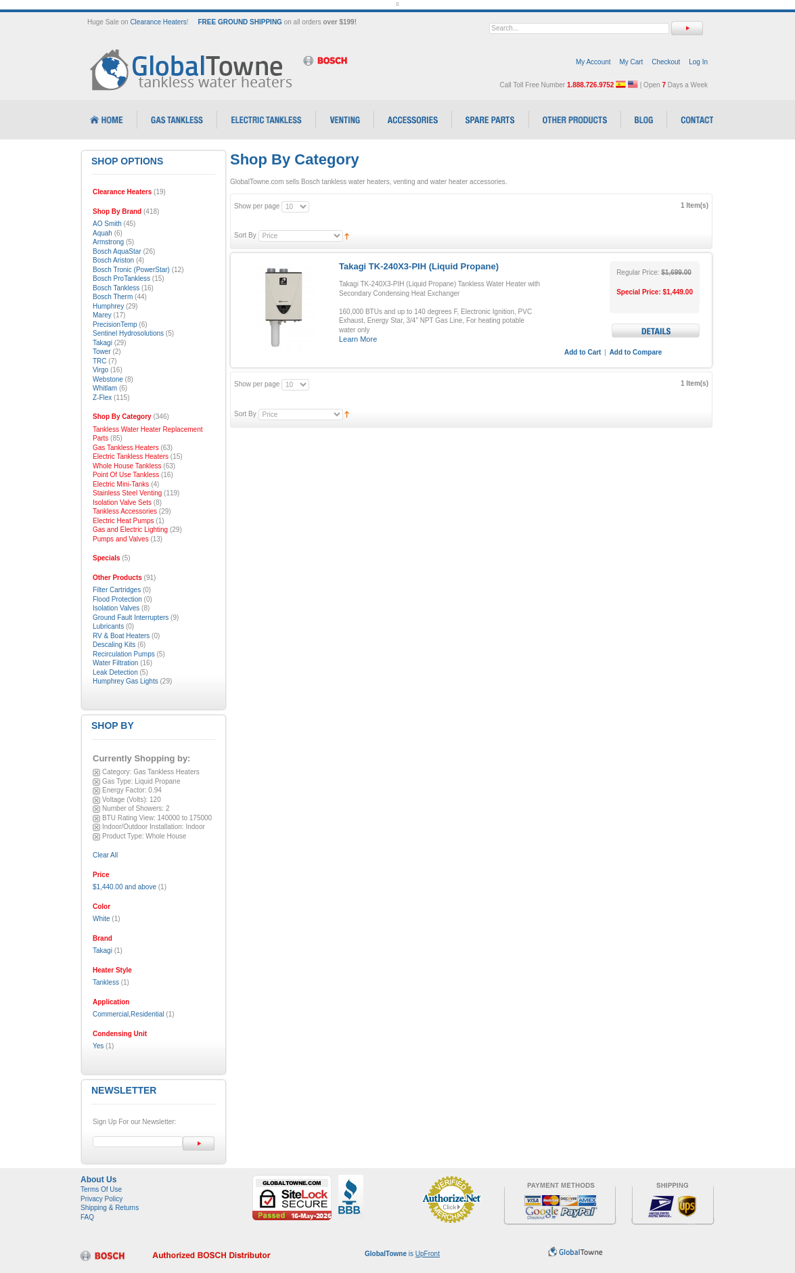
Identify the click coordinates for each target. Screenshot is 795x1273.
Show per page (256, 206)
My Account (593, 62)
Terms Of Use (101, 1189)
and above (124, 887)
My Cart (631, 62)
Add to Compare (636, 352)
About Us (98, 1179)
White (101, 918)
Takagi (102, 950)
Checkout (666, 62)
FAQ (87, 1217)
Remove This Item (96, 772)
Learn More (358, 339)
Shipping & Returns (110, 1207)
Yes (98, 1046)
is (402, 1253)
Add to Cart (582, 352)
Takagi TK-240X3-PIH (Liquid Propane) (419, 266)
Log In (698, 62)
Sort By (245, 235)
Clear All (105, 855)
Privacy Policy (101, 1199)
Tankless (106, 982)
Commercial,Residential (128, 1014)
